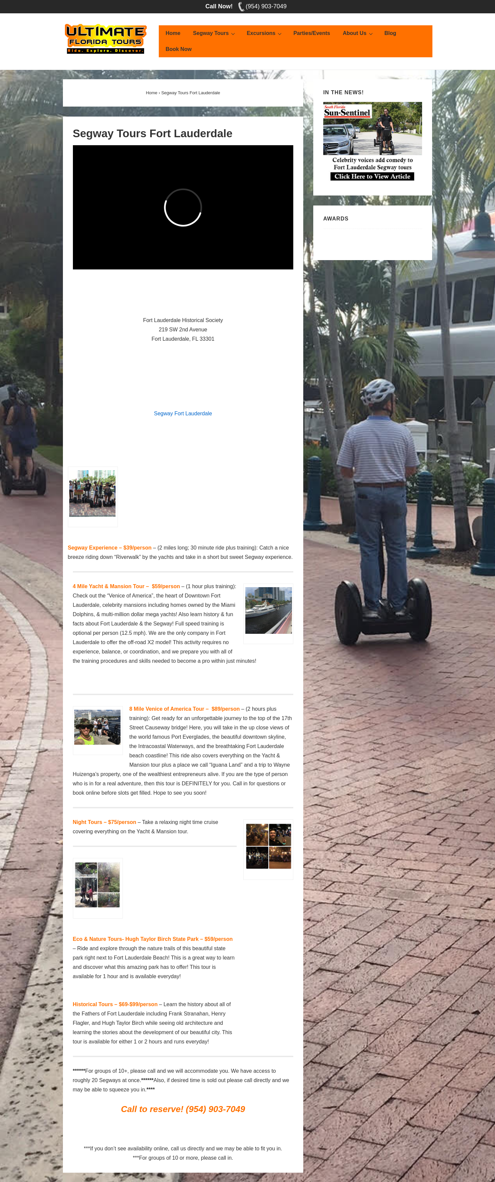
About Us (358, 33)
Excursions (265, 33)
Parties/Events (311, 33)
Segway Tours (215, 33)
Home (172, 33)
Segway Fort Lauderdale (183, 413)
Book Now (178, 49)
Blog (390, 33)
